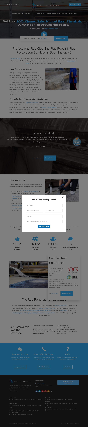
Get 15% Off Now (44, 226)
